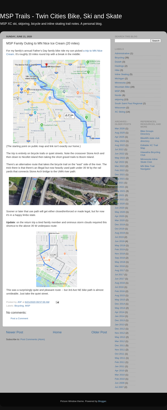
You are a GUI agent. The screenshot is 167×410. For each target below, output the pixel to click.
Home (57, 332)
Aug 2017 (120, 270)
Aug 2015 (120, 295)
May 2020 (120, 212)
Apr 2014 (119, 312)
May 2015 (120, 299)
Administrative (122, 53)
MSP (27, 305)
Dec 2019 (120, 224)
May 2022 (120, 157)
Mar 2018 (120, 266)
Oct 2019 (119, 228)
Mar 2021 (120, 199)
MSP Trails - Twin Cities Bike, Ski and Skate (61, 16)
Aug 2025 (120, 132)
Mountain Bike (122, 87)
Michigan (119, 78)
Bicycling (19, 305)
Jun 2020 (120, 207)
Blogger (102, 401)
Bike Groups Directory (147, 132)
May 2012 (120, 337)
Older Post (99, 332)
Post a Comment (19, 318)
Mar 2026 (120, 128)
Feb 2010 (120, 379)
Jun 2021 (120, 187)
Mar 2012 (120, 341)
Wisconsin (120, 107)
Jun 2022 (120, 153)
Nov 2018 (120, 253)
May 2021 (120, 191)
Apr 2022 (119, 162)
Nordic (118, 95)
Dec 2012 (120, 328)
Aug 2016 (120, 283)
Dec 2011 (120, 345)
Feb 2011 (120, 362)
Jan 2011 (120, 366)
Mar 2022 (120, 166)
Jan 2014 (120, 316)
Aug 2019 (120, 233)
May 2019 (120, 245)
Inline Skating (122, 74)
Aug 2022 (120, 145)
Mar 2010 (120, 374)
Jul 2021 (119, 182)
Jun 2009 (120, 383)
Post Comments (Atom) (33, 339)
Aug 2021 (120, 178)
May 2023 (120, 141)
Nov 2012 (120, 333)
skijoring (119, 99)
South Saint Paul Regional (128, 103)
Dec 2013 (120, 320)
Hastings (119, 66)
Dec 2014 (120, 303)
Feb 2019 (120, 249)
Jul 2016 (119, 287)
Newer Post (14, 332)
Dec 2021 (120, 174)
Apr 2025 (119, 137)
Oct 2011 (119, 353)
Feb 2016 (120, 291)
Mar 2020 (120, 220)
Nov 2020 (120, 203)
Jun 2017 (120, 278)
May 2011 (120, 358)
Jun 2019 (120, 241)
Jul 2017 (119, 274)
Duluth (118, 61)
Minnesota (120, 82)
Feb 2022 (120, 170)
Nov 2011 (120, 349)
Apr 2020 (119, 216)
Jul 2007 (119, 387)
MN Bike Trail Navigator (147, 167)
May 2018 (120, 262)
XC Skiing (120, 111)
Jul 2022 (119, 149)
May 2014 (120, 308)
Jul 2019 (119, 237)
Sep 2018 (120, 257)
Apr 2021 (119, 195)
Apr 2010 (119, 370)
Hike (117, 70)
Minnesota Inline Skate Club (149, 160)
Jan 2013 (120, 324)
